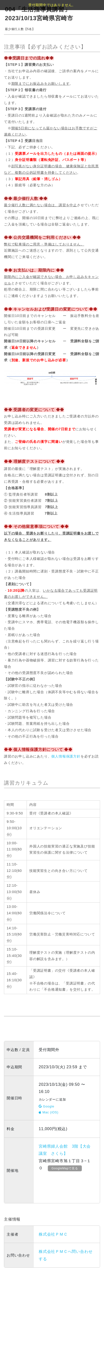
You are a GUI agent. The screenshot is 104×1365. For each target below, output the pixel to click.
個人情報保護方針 (65, 756)
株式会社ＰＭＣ (53, 1234)
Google (46, 1106)
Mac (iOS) (48, 1112)
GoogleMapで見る (65, 1168)
